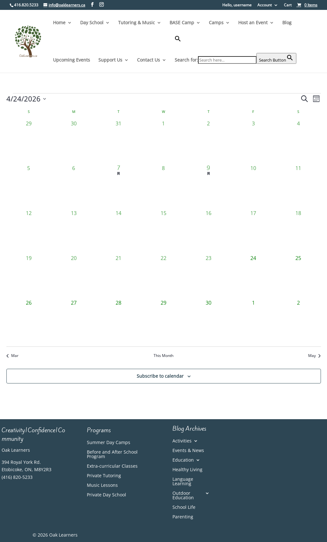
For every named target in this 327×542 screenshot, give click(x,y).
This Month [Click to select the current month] (163, 355)
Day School (91, 23)
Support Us (110, 60)
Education (183, 460)
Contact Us (148, 60)
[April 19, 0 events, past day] (28, 276)
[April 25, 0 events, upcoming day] (298, 276)
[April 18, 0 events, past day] (298, 231)
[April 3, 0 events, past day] (253, 142)
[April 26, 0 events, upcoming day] (28, 321)
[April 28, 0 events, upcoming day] (118, 321)
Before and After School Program (112, 454)
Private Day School (106, 495)
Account (264, 5)
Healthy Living (187, 469)
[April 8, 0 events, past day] (163, 186)
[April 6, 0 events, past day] (73, 186)
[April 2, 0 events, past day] (208, 142)
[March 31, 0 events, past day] (118, 142)
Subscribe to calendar (160, 376)
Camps (216, 23)
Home (59, 23)
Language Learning (182, 481)
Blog (287, 23)
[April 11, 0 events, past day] (298, 186)
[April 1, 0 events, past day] (163, 142)
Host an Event (253, 23)
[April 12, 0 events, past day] (28, 231)
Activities (182, 441)
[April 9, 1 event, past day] (208, 186)
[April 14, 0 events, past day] (118, 231)
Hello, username (237, 5)
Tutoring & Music (136, 23)
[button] (235, 44)
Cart (288, 5)
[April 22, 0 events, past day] (163, 276)
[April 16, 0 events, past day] (208, 231)
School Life (183, 507)
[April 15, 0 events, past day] (163, 231)
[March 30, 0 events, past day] (73, 142)
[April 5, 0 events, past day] (28, 186)
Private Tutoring (104, 476)
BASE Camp (182, 23)
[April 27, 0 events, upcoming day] (73, 321)
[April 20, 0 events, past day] (73, 276)
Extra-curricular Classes (112, 466)
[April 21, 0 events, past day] (118, 276)
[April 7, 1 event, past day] (118, 186)
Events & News (188, 450)
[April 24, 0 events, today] (253, 276)
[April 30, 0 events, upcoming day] (208, 321)
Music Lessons (102, 485)
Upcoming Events (71, 60)
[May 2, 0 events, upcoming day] (298, 321)
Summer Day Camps (108, 442)
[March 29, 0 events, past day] (28, 142)
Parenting (182, 517)
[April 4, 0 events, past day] (298, 142)
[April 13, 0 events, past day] (73, 231)
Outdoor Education (183, 496)
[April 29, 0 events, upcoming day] (163, 321)
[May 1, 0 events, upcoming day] (253, 321)
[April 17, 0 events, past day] (253, 231)
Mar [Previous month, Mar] (12, 355)
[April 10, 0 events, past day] (253, 186)
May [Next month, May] (314, 355)
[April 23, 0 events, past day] (208, 276)
